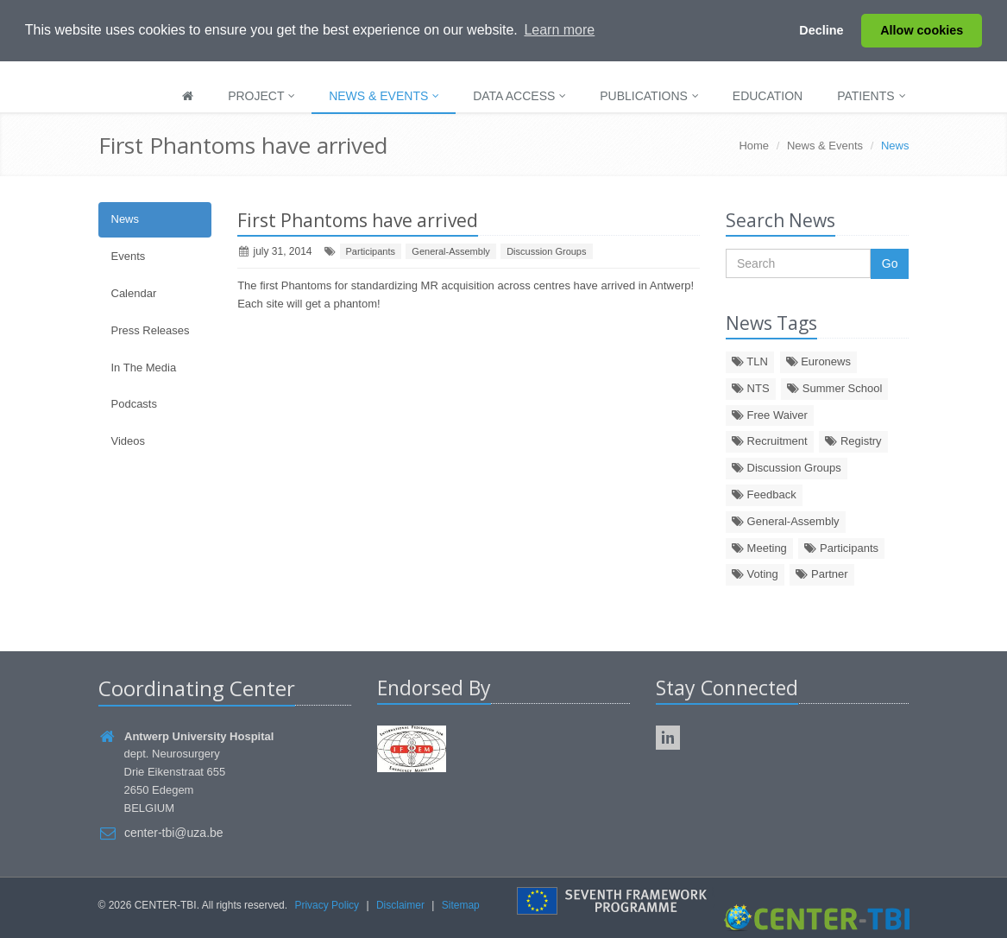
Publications (649, 96)
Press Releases (150, 330)
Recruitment (770, 440)
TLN (750, 361)
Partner (821, 573)
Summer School (834, 388)
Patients (871, 96)
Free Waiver (770, 415)
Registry (853, 440)
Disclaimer (400, 905)
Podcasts (134, 403)
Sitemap (461, 905)
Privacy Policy (326, 905)
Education (767, 96)
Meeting (759, 548)
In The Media (144, 367)
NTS (751, 388)
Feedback (764, 494)
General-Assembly (450, 251)
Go (890, 263)
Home (754, 145)
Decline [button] (821, 30)
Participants (370, 251)
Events (128, 256)
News (125, 218)
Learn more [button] (559, 29)
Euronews (818, 361)
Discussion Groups (546, 251)
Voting (755, 573)
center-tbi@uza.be (173, 833)
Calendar (134, 293)
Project (261, 96)
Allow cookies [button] (921, 30)
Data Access (519, 96)
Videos (128, 440)
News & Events (384, 96)
